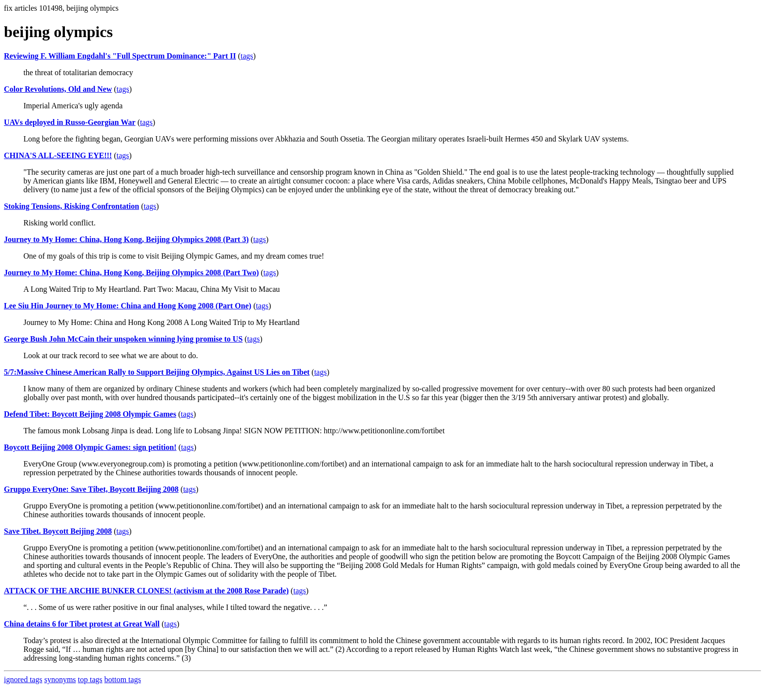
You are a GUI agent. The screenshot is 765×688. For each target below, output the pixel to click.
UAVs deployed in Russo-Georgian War (70, 122)
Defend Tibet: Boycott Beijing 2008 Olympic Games (90, 414)
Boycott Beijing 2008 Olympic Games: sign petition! (90, 447)
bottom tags (122, 679)
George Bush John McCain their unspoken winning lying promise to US (123, 339)
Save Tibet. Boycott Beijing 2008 (58, 531)
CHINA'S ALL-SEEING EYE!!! (58, 155)
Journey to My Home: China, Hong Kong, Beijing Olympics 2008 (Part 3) (126, 239)
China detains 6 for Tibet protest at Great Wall (82, 624)
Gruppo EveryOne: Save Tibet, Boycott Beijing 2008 (91, 489)
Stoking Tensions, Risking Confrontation (71, 206)
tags (247, 56)
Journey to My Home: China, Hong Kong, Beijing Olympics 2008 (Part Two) (131, 272)
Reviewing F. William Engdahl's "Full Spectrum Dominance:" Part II (120, 56)
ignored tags (23, 679)
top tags (90, 679)
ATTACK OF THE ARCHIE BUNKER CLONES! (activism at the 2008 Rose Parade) (146, 591)
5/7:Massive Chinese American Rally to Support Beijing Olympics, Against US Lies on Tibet (157, 372)
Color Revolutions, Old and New (58, 89)
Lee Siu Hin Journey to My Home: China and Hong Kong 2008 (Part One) (127, 306)
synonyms (60, 679)
